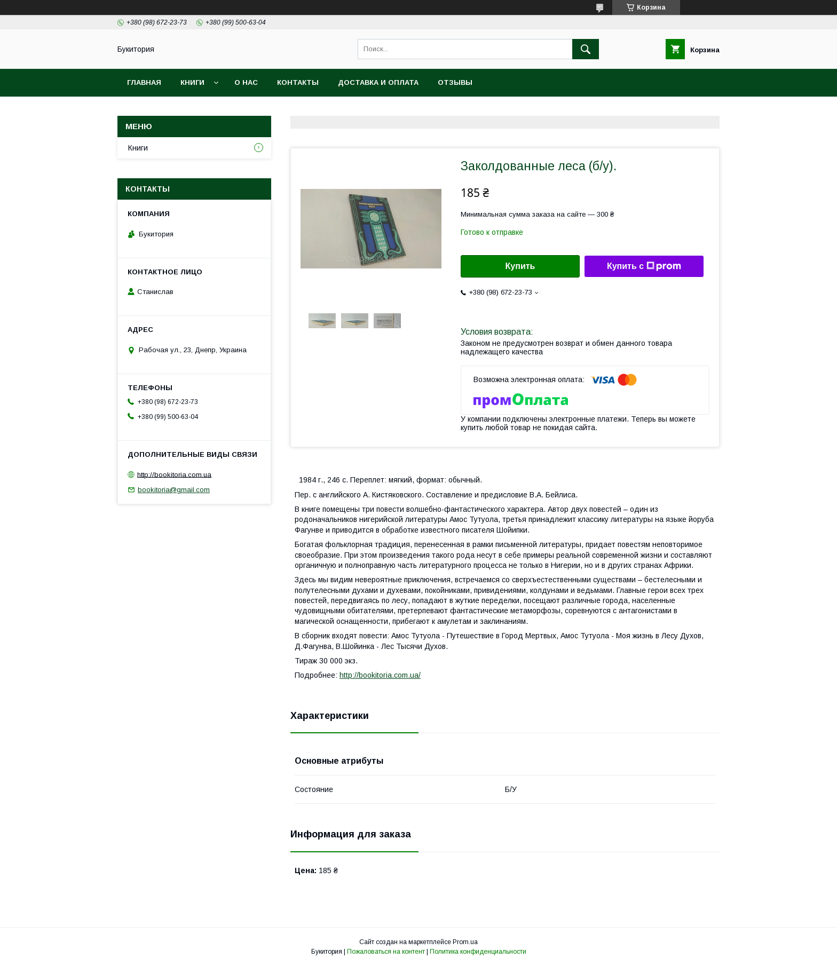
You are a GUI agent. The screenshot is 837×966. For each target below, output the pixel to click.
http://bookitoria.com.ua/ (380, 675)
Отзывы (455, 82)
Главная (144, 82)
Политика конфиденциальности (478, 951)
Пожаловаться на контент (386, 951)
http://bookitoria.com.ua (174, 474)
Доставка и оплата (378, 82)
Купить (520, 266)
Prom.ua (465, 942)
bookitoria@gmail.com (174, 490)
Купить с (644, 266)
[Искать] (585, 49)
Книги (192, 82)
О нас (246, 82)
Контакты (298, 82)
